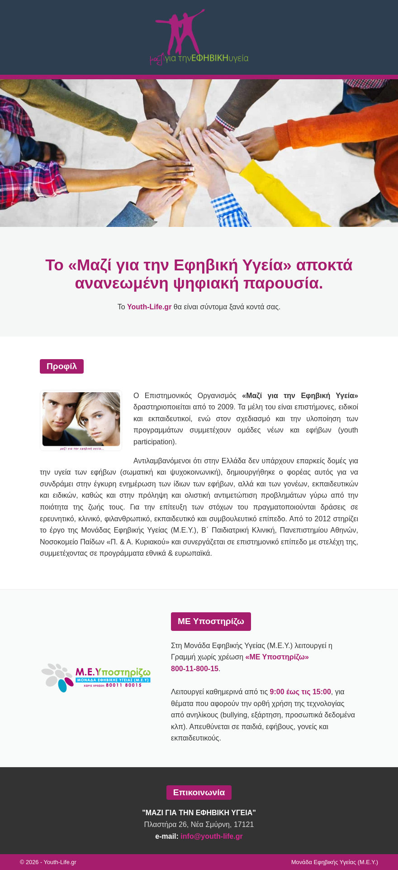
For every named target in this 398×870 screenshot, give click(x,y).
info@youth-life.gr (211, 836)
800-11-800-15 (194, 669)
